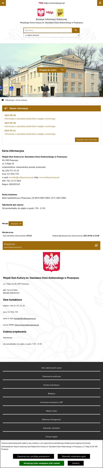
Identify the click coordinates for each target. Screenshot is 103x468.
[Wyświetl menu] (100, 3)
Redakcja (51, 393)
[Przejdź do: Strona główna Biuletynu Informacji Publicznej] (2, 100)
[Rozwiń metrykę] (16, 223)
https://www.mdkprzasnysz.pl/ (27, 325)
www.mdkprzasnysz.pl (49, 177)
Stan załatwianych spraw (51, 368)
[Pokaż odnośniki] (3, 3)
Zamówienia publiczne (51, 376)
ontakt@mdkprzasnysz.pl (25, 318)
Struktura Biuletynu (51, 385)
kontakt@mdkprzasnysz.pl (21, 177)
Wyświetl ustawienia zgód (74, 456)
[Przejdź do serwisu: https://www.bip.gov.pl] (51, 3)
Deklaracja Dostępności (51, 419)
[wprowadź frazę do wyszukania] (47, 30)
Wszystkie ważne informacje (87, 140)
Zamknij (75, 463)
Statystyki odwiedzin (51, 428)
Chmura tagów (52, 436)
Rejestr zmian (51, 411)
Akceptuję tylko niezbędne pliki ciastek (42, 463)
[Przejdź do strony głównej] (51, 17)
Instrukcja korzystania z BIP (51, 402)
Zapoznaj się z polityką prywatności (33, 456)
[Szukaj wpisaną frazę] (76, 30)
